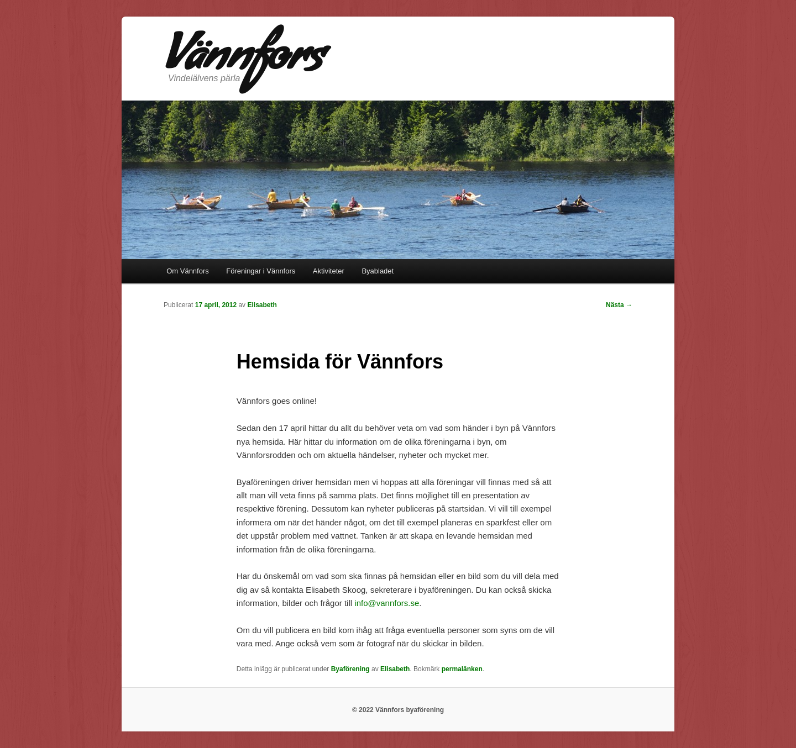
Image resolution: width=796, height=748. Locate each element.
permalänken (462, 669)
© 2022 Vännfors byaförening (398, 710)
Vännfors (243, 61)
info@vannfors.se (386, 603)
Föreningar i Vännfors (260, 271)
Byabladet (378, 271)
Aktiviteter (328, 271)
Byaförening (350, 669)
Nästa (619, 305)
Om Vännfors (187, 271)
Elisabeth (261, 305)
